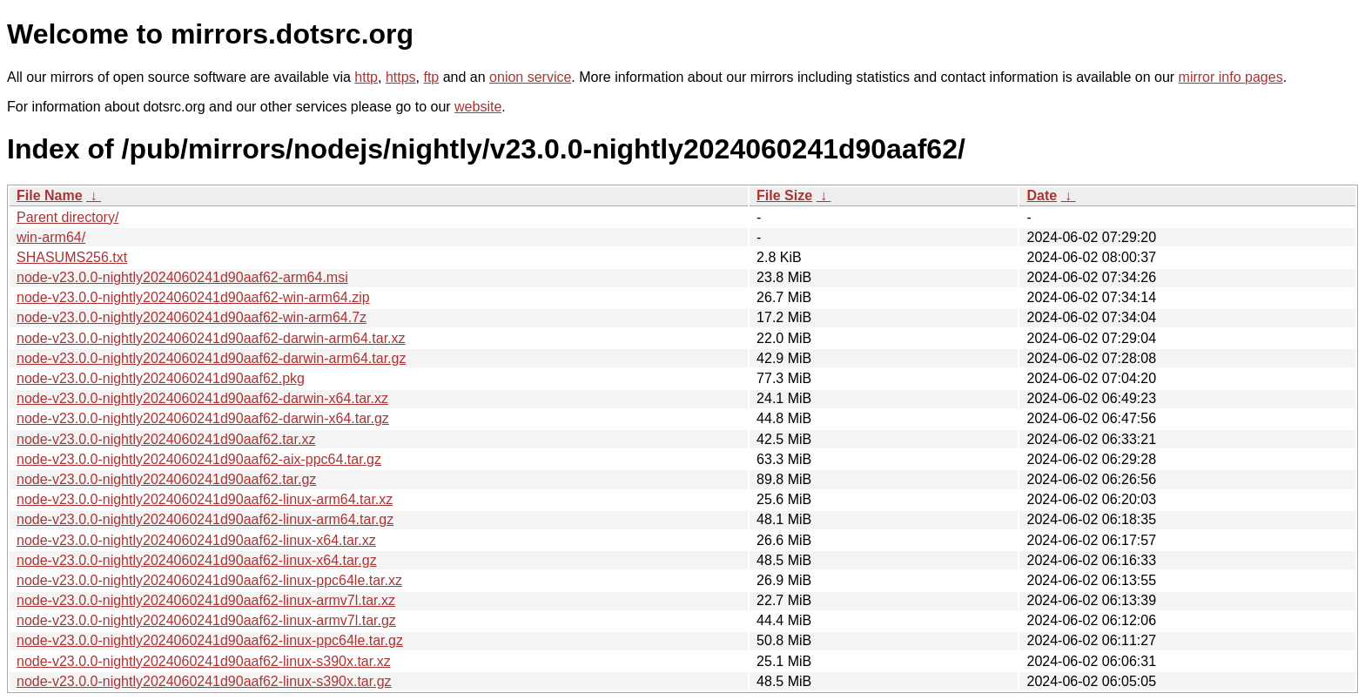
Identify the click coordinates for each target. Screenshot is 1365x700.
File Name (50, 195)
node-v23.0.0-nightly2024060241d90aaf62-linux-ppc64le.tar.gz (210, 640)
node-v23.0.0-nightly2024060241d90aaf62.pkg (161, 378)
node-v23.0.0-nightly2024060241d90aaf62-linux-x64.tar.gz (197, 560)
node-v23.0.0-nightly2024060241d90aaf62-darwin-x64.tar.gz (203, 418)
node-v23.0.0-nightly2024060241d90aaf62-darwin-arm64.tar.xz (211, 338)
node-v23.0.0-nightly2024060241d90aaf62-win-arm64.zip (193, 297)
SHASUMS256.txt (72, 257)
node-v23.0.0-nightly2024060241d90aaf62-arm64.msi (182, 277)
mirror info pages (1231, 77)
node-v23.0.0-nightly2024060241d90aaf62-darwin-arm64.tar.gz (211, 358)
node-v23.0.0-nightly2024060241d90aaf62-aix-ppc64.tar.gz (199, 459)
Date (1041, 195)
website (477, 106)
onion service (530, 77)
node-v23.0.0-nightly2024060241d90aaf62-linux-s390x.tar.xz (204, 661)
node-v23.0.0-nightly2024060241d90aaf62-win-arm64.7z (191, 317)
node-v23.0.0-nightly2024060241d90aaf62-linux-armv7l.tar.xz (206, 600)
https (401, 77)
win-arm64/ (51, 237)
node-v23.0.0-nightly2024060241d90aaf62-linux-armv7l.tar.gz (206, 620)
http (366, 77)
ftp (431, 77)
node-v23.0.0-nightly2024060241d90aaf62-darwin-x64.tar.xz (202, 398)
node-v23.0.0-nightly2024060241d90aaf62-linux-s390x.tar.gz (204, 681)
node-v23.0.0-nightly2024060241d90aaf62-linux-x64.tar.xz (196, 540)
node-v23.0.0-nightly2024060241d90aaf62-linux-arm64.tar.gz (205, 519)
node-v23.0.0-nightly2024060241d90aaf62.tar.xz (166, 439)
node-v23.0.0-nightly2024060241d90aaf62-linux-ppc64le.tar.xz (209, 580)
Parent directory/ (67, 217)
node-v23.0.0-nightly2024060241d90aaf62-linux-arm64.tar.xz (205, 499)
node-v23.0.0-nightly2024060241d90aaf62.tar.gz (166, 479)
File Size (784, 195)
